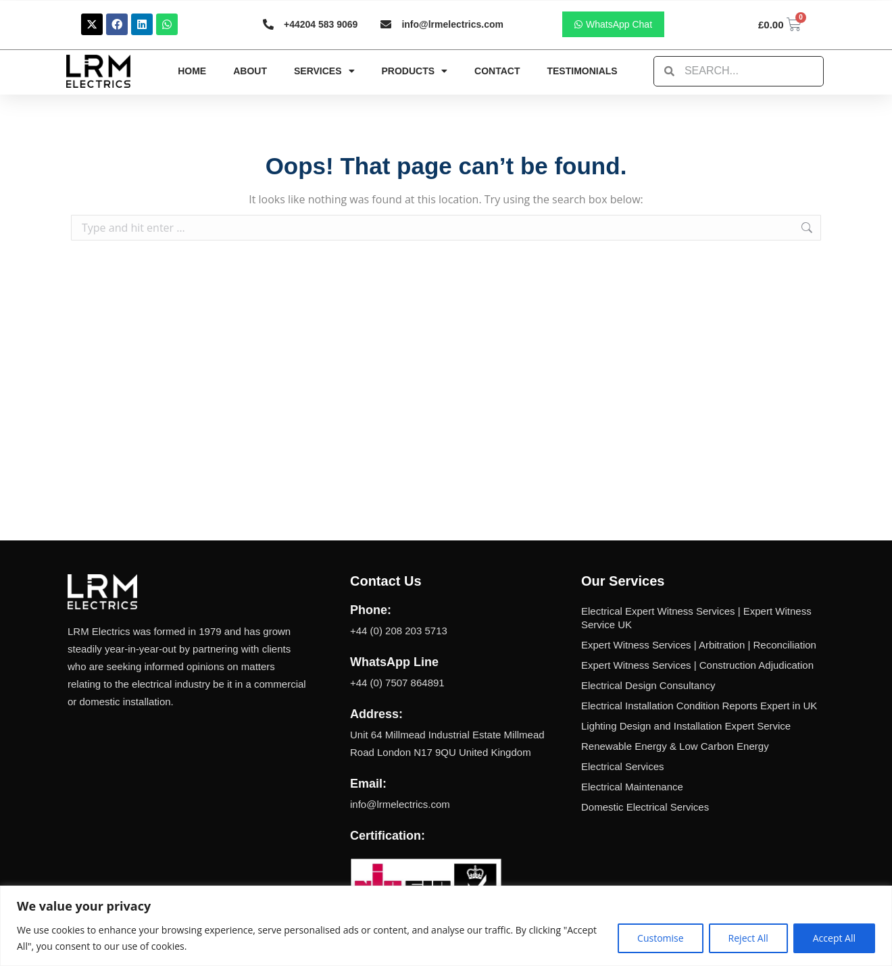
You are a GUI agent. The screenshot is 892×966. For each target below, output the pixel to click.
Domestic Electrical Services (645, 807)
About (250, 71)
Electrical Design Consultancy (648, 685)
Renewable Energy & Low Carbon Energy (675, 746)
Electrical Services (622, 766)
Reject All (748, 938)
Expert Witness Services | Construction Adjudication (697, 665)
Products (415, 70)
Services (324, 70)
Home (192, 71)
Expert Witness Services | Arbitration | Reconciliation (698, 645)
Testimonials (582, 71)
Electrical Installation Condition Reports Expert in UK (699, 705)
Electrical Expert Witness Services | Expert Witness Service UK (696, 617)
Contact (497, 71)
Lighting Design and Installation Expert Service (686, 726)
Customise (660, 938)
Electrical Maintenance (632, 786)
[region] (446, 926)
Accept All (834, 938)
